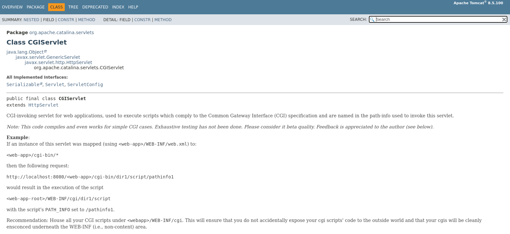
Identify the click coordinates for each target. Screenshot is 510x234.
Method (86, 20)
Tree (73, 7)
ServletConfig (85, 84)
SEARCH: (358, 19)
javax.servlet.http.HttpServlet (58, 62)
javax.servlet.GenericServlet (48, 57)
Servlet (54, 84)
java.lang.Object (25, 52)
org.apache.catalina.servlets (61, 32)
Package (36, 7)
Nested (31, 20)
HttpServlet (43, 105)
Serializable (23, 84)
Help (133, 7)
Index (118, 7)
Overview (12, 7)
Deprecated (95, 7)
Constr (66, 20)
